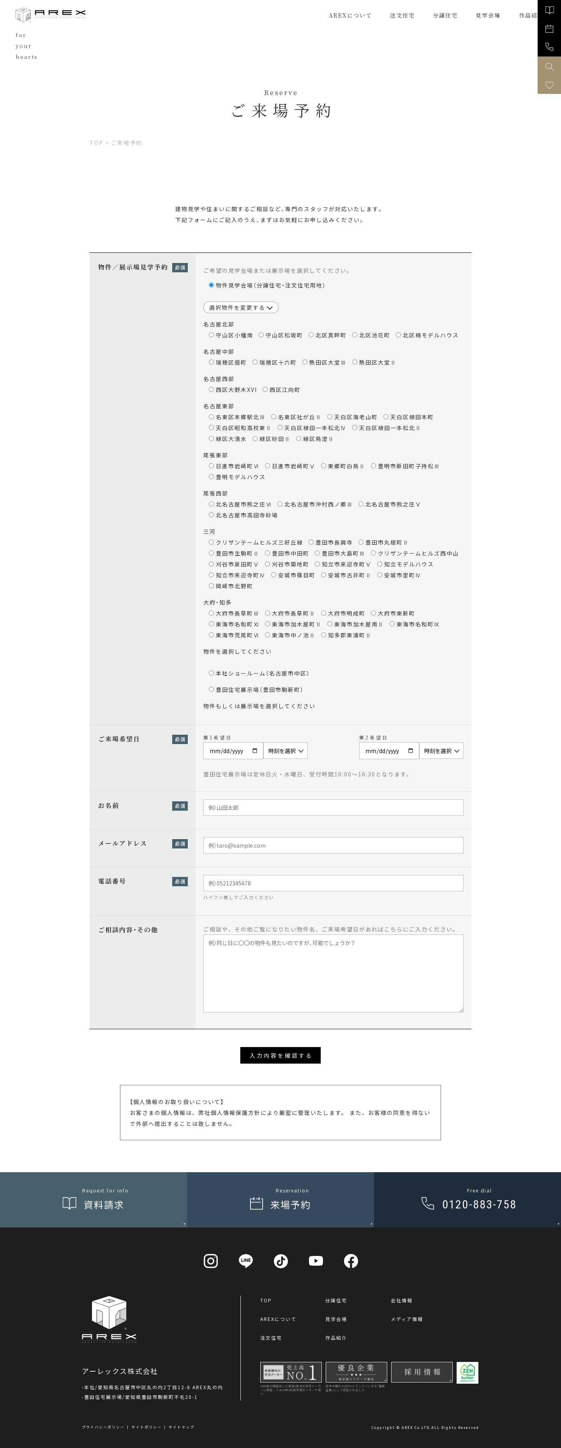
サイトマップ (181, 1427)
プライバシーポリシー (103, 1427)
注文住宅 (402, 15)
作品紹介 (336, 1337)
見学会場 (336, 1319)
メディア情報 (407, 1319)
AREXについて (350, 15)
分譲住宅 (445, 15)
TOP (266, 1300)
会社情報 (402, 1300)
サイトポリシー (147, 1427)
